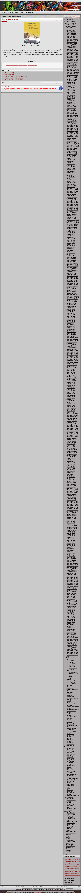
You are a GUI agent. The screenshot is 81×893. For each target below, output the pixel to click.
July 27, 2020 (71, 457)
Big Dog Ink (72, 716)
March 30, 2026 (71, 32)
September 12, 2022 (73, 297)
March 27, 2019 (71, 557)
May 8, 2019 (70, 548)
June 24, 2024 (71, 164)
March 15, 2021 (71, 409)
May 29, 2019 (71, 544)
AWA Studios (71, 721)
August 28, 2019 (72, 525)
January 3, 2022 (71, 349)
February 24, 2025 (72, 113)
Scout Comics (71, 798)
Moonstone (70, 785)
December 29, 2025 (72, 50)
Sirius (69, 801)
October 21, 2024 (72, 139)
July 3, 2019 (70, 537)
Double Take (71, 748)
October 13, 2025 (72, 66)
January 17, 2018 (72, 646)
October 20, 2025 (72, 65)
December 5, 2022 (72, 280)
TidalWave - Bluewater (69, 810)
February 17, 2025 (72, 115)
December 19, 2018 (72, 577)
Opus (68, 788)
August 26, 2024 (72, 151)
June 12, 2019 (71, 541)
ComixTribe (70, 744)
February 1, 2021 (72, 418)
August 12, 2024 (72, 154)
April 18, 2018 (71, 627)
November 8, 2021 (72, 360)
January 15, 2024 (72, 197)
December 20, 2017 (72, 652)
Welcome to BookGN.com (21, 5)
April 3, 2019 (71, 556)
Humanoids (70, 770)
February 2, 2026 (72, 43)
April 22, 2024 (71, 177)
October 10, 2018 (72, 592)
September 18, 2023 (73, 221)
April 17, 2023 (71, 253)
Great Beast (70, 758)
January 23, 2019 (72, 570)
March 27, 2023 (71, 257)
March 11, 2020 (71, 485)
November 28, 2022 (72, 281)
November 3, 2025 (72, 62)
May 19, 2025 (71, 96)
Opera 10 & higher (50, 888)
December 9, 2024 (72, 129)
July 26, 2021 (71, 382)
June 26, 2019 (71, 538)
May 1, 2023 (70, 250)
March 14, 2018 (71, 635)
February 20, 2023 (72, 264)
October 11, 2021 (72, 366)
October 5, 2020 (71, 442)
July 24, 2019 (71, 533)
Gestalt (69, 755)
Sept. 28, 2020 (71, 444)
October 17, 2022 (72, 290)
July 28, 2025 (71, 82)
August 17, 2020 (72, 452)
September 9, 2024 (72, 148)
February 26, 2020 (72, 488)
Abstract (69, 695)
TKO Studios (71, 814)
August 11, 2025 (72, 79)
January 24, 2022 (72, 345)
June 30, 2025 (71, 88)
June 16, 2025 (71, 90)
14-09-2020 (4, 21)
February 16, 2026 (72, 40)
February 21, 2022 (72, 339)
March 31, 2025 (71, 106)
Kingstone (70, 775)
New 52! (71, 662)
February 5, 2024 (72, 192)
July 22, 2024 (71, 158)
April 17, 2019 (71, 553)
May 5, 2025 (70, 99)
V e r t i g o (72, 663)
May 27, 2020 (71, 469)
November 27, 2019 (72, 507)
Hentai (68, 838)
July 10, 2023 (71, 235)
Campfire (70, 739)
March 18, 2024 (71, 184)
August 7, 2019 (71, 530)
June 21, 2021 (71, 389)
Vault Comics (71, 823)
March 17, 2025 (71, 109)
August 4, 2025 (71, 80)
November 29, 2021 (72, 356)
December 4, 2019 (72, 505)
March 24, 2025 (71, 108)
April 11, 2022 (71, 329)
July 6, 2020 (70, 461)
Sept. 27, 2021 (71, 369)
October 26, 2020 (72, 438)
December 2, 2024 (72, 131)
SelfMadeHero (71, 800)
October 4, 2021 (71, 368)
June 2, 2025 (71, 93)
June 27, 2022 (71, 313)
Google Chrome (69, 888)
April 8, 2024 (71, 179)
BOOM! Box (72, 731)
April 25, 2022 (71, 326)
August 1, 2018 (71, 606)
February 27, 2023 (72, 263)
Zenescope (70, 826)
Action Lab (70, 696)
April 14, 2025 (71, 103)
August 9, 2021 (71, 379)
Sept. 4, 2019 (71, 524)
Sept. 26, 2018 (71, 594)
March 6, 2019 (71, 561)
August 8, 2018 (71, 604)
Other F (69, 828)
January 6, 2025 (71, 123)
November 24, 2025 (72, 57)
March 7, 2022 (71, 336)
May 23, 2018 (71, 620)
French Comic (70, 840)
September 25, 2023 (73, 220)
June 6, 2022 (71, 317)
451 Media (70, 692)
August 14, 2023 (72, 228)
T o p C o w (72, 682)
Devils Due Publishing (69, 746)
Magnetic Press (73, 778)
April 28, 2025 (71, 101)
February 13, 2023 (72, 266)
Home (67, 18)
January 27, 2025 (72, 119)
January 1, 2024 (71, 200)
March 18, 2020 (71, 484)
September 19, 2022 (73, 296)
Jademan (70, 772)
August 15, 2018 (72, 603)
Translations (69, 27)
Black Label (72, 660)
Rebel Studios (71, 793)
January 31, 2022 (72, 343)
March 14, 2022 (71, 335)
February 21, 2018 (72, 639)
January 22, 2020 (72, 495)
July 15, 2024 (71, 159)
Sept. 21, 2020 (71, 445)
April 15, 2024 (71, 178)
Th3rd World (71, 813)
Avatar (69, 719)
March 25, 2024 (71, 182)
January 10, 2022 (72, 347)
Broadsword (70, 735)
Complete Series (71, 26)
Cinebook (70, 742)
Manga (68, 836)
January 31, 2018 (72, 643)
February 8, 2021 (72, 416)
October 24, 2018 (72, 589)
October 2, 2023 (71, 218)
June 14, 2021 (71, 391)
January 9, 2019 (71, 573)
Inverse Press (71, 771)
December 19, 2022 (72, 277)
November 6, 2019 (72, 511)
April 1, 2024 (71, 181)
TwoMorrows (71, 818)
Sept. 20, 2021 (71, 370)
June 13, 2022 (71, 316)
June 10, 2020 (71, 467)
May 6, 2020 (70, 474)
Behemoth (70, 722)
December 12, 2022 (72, 279)
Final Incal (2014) (9, 74)
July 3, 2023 (70, 237)
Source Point (71, 804)
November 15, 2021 (72, 359)
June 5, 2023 (71, 243)
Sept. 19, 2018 (71, 596)
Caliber (69, 738)
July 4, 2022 (70, 312)
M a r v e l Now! (73, 673)
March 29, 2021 (71, 406)
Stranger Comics (72, 808)
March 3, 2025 (71, 112)
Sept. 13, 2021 (71, 372)
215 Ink (69, 691)
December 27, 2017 (72, 650)
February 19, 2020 (72, 490)
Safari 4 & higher (59, 888)
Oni (68, 787)
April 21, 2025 (71, 102)
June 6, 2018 (71, 617)
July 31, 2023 (71, 231)
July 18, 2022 (71, 309)
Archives (68, 850)
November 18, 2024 (72, 134)
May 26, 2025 (71, 95)
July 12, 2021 (71, 385)
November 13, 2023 (72, 210)
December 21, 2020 (72, 426)
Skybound (72, 681)
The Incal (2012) (9, 73)
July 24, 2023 (71, 233)
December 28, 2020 (72, 425)
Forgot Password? (69, 1)
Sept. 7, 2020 (71, 448)
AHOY (69, 699)
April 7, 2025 (71, 105)
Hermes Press (71, 765)
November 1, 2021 (72, 362)
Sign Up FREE (62, 1)
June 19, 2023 (71, 240)
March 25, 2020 (71, 482)
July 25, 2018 (71, 607)
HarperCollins (71, 760)
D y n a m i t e (71, 749)
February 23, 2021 (72, 414)
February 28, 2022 (72, 337)
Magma (71, 762)
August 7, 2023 (71, 230)
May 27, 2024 (71, 169)
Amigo (69, 708)
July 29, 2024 (71, 157)
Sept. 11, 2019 (71, 523)
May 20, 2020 (71, 471)
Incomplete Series (71, 831)
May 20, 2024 (71, 171)
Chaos (69, 741)
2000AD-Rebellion (72, 689)
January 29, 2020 (72, 494)
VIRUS (70, 764)
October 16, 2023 (72, 215)
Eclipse (69, 752)
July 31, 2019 (71, 531)
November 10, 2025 (72, 60)
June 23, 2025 (71, 89)
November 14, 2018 (72, 584)
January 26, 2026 (72, 45)
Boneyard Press (72, 725)
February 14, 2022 (72, 340)
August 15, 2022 (72, 303)
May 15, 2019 (71, 547)
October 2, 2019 (71, 518)
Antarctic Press (71, 711)
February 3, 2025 (72, 118)
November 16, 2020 (72, 434)
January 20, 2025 (72, 121)
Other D (69, 827)
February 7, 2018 (72, 642)
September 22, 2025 (73, 70)
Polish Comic (70, 844)
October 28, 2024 (72, 138)
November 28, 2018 (72, 581)
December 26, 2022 (72, 276)
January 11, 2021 (72, 422)
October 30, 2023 (72, 213)
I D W (68, 686)
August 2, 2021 (71, 380)
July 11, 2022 (71, 310)
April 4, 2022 (71, 330)
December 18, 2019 (72, 503)
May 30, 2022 (71, 319)
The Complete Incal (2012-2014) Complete (16, 76)
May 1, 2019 (70, 550)
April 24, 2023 (71, 251)
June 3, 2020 (71, 468)
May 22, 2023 (71, 246)
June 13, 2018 (71, 616)
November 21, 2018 (72, 583)
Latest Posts (69, 19)
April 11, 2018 (71, 629)
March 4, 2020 (71, 487)
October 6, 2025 (71, 68)
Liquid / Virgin (71, 780)
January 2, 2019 (71, 574)
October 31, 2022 (72, 287)
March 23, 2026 (71, 33)
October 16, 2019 (72, 515)
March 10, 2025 (71, 111)
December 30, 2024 (72, 125)
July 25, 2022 (71, 307)
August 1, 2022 (71, 306)
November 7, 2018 (72, 586)
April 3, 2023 (71, 256)
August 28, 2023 (72, 225)
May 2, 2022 (70, 324)
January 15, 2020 (72, 497)
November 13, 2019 (72, 510)
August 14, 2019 (72, 528)
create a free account (16, 89)
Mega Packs (69, 847)
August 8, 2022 (71, 304)
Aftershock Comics (73, 698)
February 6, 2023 (72, 267)
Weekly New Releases (72, 29)
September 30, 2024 (73, 144)
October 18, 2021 (72, 365)
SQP (68, 807)
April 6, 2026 (71, 30)
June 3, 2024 (71, 168)
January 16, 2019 (72, 571)
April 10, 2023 (71, 254)
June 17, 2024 (71, 165)
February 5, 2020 (72, 492)
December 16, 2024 (72, 128)
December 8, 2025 (72, 55)
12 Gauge (70, 688)
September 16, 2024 (73, 146)
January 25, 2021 (72, 419)
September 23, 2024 (73, 145)
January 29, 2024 (72, 194)
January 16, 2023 (72, 271)
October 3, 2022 (71, 293)
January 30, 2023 (72, 268)
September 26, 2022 (73, 294)
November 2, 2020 (72, 436)
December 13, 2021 (72, 353)
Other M (69, 670)
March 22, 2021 (71, 408)
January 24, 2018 (72, 645)
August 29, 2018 (72, 600)
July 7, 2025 (70, 86)
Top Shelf (70, 817)
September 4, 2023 (72, 224)
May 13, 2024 (71, 172)
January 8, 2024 (71, 198)
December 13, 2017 (72, 653)
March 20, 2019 (71, 559)
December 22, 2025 (72, 52)
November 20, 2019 (72, 508)
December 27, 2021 (72, 350)
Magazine (68, 834)
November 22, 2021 (72, 358)
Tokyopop (70, 815)
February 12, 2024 (72, 191)
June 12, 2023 (71, 241)
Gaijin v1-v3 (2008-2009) (71, 870)
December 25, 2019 (72, 501)
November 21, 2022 (72, 283)
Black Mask (70, 724)
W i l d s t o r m (73, 668)
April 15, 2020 (71, 478)
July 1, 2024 (70, 162)
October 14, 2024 (72, 141)
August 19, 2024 (72, 152)
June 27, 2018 (71, 613)
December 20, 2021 (72, 352)
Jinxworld (71, 665)
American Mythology (73, 706)
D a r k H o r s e (71, 685)
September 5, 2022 (72, 299)
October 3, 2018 (71, 593)
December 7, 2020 (72, 429)
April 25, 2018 (71, 626)
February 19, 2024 (72, 190)
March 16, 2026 (71, 34)
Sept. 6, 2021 (71, 373)
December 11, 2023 (72, 204)
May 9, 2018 (70, 623)
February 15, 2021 (72, 415)
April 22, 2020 (71, 477)
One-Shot (68, 849)
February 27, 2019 (72, 563)
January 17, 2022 (72, 346)
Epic (70, 678)
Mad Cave (70, 782)
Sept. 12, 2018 (71, 597)
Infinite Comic (73, 672)
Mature (68, 837)
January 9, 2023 (71, 273)
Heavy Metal (61, 20)
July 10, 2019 (71, 536)
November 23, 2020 (72, 432)
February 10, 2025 (72, 116)
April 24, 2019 (71, 551)
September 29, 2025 (73, 69)
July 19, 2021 (71, 383)
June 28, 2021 (71, 388)
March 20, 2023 (71, 258)
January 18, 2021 (72, 421)
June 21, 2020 (71, 464)
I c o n (70, 675)
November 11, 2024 (72, 135)
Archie (69, 714)
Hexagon (69, 768)
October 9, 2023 (71, 217)
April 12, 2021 (71, 403)
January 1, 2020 (71, 500)
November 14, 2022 (72, 284)
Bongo (69, 726)
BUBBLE (69, 737)
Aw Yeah (71, 751)
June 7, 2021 (71, 392)
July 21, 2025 (71, 83)
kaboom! (71, 729)
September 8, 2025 (72, 73)
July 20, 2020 (71, 458)
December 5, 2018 (72, 580)
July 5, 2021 (70, 386)
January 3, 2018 (71, 649)
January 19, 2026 (72, 46)
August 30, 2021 (72, 375)
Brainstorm (70, 734)
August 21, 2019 (72, 527)
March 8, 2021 (71, 411)
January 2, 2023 (71, 274)
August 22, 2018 (72, 602)
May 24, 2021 (71, 395)
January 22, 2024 (72, 195)
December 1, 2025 (72, 56)
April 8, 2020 (71, 480)
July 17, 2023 (71, 234)
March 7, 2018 (71, 636)
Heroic (69, 767)
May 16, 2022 (71, 322)
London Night (71, 781)
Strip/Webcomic (70, 833)
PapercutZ (70, 790)
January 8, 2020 (71, 498)
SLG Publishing (71, 803)
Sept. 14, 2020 (71, 447)
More (68, 656)
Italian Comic (70, 843)
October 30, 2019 (72, 513)
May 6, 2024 (70, 174)
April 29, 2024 (71, 175)
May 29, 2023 (71, 244)
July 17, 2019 (71, 534)
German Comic (70, 841)
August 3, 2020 (71, 455)
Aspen (69, 715)
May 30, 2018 (71, 619)
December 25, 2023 (72, 201)
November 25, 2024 (72, 132)
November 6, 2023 (72, 211)
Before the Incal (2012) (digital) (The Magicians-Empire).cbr (21, 65)
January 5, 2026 (71, 49)
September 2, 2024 (72, 149)
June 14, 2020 (71, 465)
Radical (69, 791)
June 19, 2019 (71, 540)
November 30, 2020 (72, 431)
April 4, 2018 (71, 630)
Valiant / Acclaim (72, 821)
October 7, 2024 (71, 142)
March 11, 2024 (71, 185)
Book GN (4, 16)
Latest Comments (71, 21)
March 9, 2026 (71, 36)
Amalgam (70, 705)
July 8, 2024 (70, 161)
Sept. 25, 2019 (71, 520)
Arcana (69, 712)
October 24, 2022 (72, 289)
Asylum (69, 718)
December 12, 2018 (72, 579)
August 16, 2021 (72, 378)
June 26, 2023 (71, 238)
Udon (68, 820)
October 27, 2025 (72, 63)
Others (69, 830)
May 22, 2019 (71, 546)
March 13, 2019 (71, 560)
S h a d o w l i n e (74, 683)
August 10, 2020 (72, 454)
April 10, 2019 (71, 554)
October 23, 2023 (72, 214)
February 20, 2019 (72, 564)
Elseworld (71, 669)
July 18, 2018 (71, 609)
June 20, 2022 (71, 314)
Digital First (72, 666)
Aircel (69, 701)
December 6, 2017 (72, 655)
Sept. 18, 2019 (71, 521)
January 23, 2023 (72, 270)
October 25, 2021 (72, 363)
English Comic (70, 658)
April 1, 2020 (71, 481)
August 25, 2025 (72, 76)
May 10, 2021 (71, 398)
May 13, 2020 (71, 472)
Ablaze (69, 693)
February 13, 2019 (72, 566)
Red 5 (69, 794)
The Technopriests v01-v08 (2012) (14, 80)
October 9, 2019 (71, 517)
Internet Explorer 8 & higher (39, 888)
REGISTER (39, 892)
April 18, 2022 (71, 327)
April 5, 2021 (71, 405)
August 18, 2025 (72, 78)
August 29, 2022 (72, 300)
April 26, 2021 (71, 401)
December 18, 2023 (72, 202)
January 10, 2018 (72, 648)
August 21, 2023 (72, 227)
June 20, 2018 (71, 615)
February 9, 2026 (72, 42)
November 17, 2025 (72, 59)
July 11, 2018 (71, 610)
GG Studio (70, 757)
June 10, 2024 (71, 167)
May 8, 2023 (70, 248)
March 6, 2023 (71, 261)
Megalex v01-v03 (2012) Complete (14, 78)
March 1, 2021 (71, 412)
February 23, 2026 (72, 39)
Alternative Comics (72, 704)
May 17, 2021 (71, 396)
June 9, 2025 (71, 92)
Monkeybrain (71, 784)
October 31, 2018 (72, 587)
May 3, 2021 (70, 399)
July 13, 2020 (71, 459)
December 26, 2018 (72, 576)
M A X (70, 676)
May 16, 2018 (71, 622)
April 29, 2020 (71, 475)
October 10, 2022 (72, 291)
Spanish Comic (70, 846)
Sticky (68, 851)
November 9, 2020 (72, 435)
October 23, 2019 (72, 514)
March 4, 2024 (71, 187)
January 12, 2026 (72, 47)
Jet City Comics (72, 774)
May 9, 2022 (70, 323)
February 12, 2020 (72, 491)
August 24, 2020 (72, 451)
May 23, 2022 (71, 320)
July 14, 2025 (71, 85)
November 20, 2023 (72, 208)
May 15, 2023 (71, 247)
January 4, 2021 (71, 424)
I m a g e (69, 679)
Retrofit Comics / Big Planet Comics (71, 796)
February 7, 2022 (72, 342)
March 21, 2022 (71, 333)
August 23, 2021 (72, 376)
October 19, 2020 (72, 439)
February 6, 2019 (72, 567)
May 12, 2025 (71, 98)
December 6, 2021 (72, 355)
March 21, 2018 (71, 633)
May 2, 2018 (70, 625)
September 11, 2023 (73, 223)
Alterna (69, 702)
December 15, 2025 (72, 53)
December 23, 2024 (72, 126)
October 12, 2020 (72, 441)
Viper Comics (71, 824)
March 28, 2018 (71, 632)
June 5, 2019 (71, 543)
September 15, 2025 (73, 72)
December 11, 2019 (72, 504)
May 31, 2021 (71, 393)
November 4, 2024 (72, 136)
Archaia (71, 732)
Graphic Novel (55, 20)
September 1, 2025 (72, 75)
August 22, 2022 (72, 302)
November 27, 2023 (72, 207)
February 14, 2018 (72, 640)
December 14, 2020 (72, 428)
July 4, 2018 (70, 612)
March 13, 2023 (71, 260)
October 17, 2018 (72, 590)
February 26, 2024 (72, 188)
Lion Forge (70, 777)
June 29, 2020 (71, 462)
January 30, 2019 (72, 569)
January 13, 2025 (72, 122)
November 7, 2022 (72, 286)
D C (68, 659)
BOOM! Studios (71, 728)
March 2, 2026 (71, 37)
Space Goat (70, 805)
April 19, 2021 (71, 402)
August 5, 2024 (71, 155)
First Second (71, 754)
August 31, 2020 (72, 449)
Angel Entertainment (73, 709)
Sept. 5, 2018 (71, 599)
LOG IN (76, 1)
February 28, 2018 (72, 637)
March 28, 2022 (71, 332)
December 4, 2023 (72, 205)
